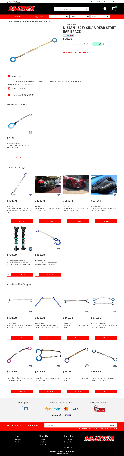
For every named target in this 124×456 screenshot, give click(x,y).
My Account (18, 439)
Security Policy (68, 448)
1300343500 (14, 1)
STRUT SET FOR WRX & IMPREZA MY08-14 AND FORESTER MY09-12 (104, 326)
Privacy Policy (113, 428)
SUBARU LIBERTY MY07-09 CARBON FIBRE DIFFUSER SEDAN (48, 209)
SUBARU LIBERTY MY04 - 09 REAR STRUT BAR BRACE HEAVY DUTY (19, 326)
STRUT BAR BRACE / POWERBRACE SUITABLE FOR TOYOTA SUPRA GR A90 (46, 326)
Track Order (18, 442)
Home (10, 21)
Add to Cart (22, 221)
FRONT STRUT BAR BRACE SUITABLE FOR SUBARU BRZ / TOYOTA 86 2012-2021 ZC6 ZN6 (20, 210)
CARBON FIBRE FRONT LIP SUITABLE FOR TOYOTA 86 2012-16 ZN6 (75, 209)
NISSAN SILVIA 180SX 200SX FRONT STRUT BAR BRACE (18, 146)
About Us (106, 2)
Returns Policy (68, 445)
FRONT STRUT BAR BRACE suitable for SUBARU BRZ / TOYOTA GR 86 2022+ (46, 263)
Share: (68, 35)
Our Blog (43, 442)
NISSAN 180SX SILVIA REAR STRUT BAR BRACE (36, 21)
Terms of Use (68, 439)
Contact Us (114, 2)
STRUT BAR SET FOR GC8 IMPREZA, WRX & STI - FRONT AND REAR (48, 380)
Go (114, 17)
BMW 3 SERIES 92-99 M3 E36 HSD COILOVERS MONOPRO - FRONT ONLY (18, 263)
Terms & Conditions (100, 428)
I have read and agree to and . (98, 428)
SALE (27, 16)
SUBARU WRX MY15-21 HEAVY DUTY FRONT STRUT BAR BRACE (102, 380)
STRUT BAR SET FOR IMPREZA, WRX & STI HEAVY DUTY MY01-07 (19, 380)
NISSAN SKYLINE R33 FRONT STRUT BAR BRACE (75, 380)
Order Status (91, 2)
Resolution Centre (18, 445)
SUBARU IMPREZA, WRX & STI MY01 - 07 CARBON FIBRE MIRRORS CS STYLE (103, 209)
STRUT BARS (17, 21)
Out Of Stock (19, 158)
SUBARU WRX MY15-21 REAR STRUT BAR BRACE (75, 326)
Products (99, 2)
